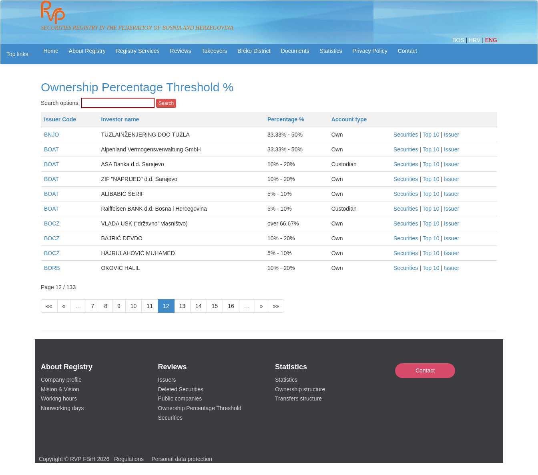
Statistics (331, 51)
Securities (405, 134)
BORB (52, 268)
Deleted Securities (181, 389)
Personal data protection (181, 459)
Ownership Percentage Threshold (199, 408)
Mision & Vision (60, 389)
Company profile (61, 379)
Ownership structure (300, 389)
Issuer (451, 134)
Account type (349, 119)
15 (215, 306)
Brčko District (253, 51)
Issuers (167, 379)
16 (231, 306)
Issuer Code (60, 119)
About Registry (87, 51)
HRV (475, 40)
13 (182, 306)
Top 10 (431, 134)
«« (49, 306)
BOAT (51, 149)
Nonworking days (62, 408)
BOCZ (52, 223)
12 (166, 306)
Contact (425, 370)
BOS (459, 40)
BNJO (51, 134)
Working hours (59, 398)
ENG (491, 40)
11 (150, 306)
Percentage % (285, 119)
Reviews (180, 51)
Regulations (129, 459)
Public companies (180, 398)
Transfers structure (298, 398)
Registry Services (138, 51)
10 (133, 306)
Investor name (120, 119)
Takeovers (214, 51)
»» (276, 306)
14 (198, 306)
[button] (19, 54)
